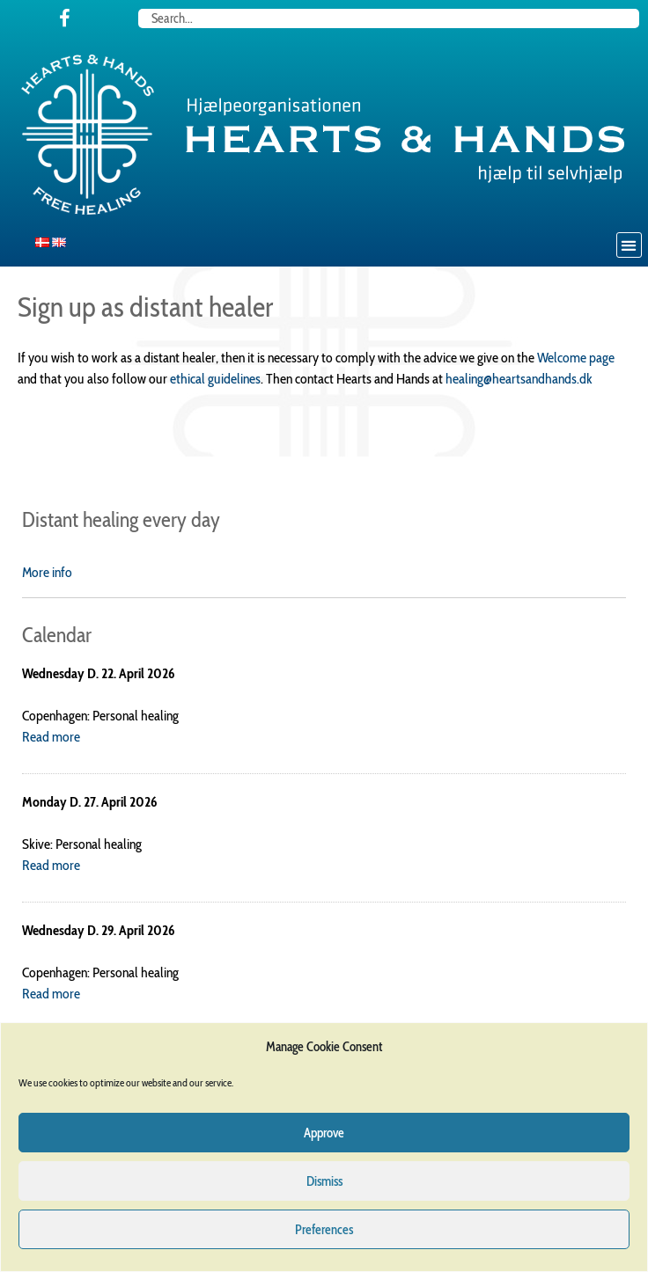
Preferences (324, 1230)
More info (47, 572)
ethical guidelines (215, 378)
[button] (629, 245)
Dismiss (324, 1181)
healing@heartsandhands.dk (519, 378)
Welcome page (576, 357)
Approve (324, 1133)
